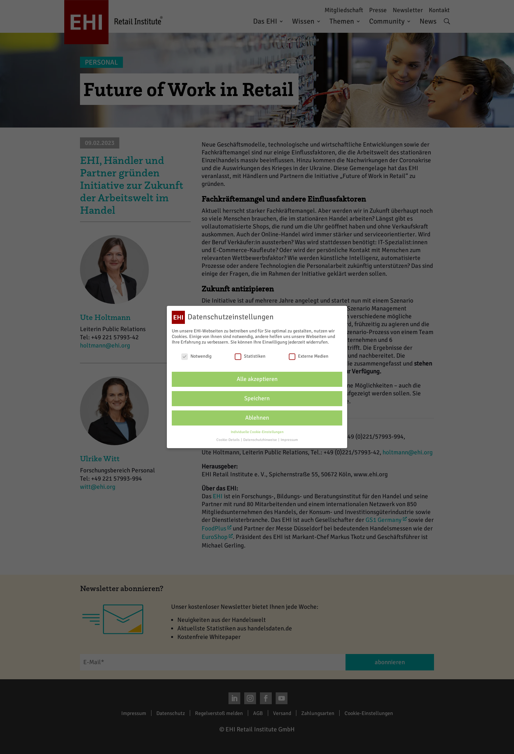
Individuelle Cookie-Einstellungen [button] (257, 432)
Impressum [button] (289, 440)
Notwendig (196, 356)
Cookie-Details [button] (228, 440)
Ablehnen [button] (257, 417)
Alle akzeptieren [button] (257, 379)
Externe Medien (308, 356)
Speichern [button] (257, 398)
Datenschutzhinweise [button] (260, 440)
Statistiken (250, 356)
